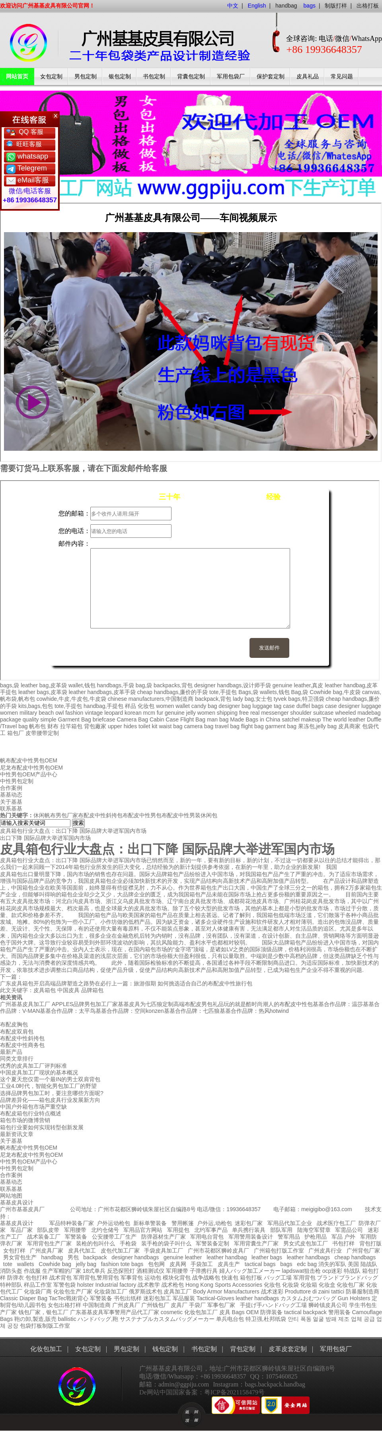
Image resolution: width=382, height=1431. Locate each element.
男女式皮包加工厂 (305, 1243)
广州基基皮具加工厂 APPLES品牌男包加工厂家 (59, 1004)
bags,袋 (9, 685)
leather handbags (308, 1257)
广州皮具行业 (325, 1250)
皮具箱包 (44, 990)
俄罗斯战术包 (145, 1291)
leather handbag (227, 1257)
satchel (290, 719)
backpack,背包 (213, 699)
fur (160, 713)
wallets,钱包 (275, 692)
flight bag (252, 726)
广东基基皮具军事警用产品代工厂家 (114, 1312)
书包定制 (154, 77)
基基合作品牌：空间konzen (130, 1011)
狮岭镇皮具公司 (327, 1305)
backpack (95, 1257)
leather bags (266, 1257)
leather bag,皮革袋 (44, 685)
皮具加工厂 (177, 1291)
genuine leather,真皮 (298, 685)
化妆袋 (290, 1285)
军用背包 (304, 1277)
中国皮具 (68, 990)
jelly (191, 713)
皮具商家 (349, 726)
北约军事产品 (211, 1230)
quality (31, 719)
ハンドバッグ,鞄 (99, 1319)
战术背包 (60, 1277)
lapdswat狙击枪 (301, 1271)
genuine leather (183, 1257)
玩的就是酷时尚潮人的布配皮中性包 (268, 1004)
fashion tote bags (122, 1264)
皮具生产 (229, 1264)
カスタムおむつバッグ (308, 1298)
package (10, 719)
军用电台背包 (207, 1236)
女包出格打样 (64, 1305)
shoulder (301, 713)
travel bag (227, 726)
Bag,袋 (299, 692)
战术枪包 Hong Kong (187, 1285)
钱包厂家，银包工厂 (43, 1312)
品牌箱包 (92, 990)
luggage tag (266, 706)
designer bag (234, 706)
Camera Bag (132, 719)
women (9, 713)
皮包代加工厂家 (120, 1250)
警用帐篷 (183, 1223)
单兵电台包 (230, 1319)
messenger (274, 713)
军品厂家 (21, 1230)
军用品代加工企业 (289, 1223)
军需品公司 (349, 1230)
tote (7, 1264)
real (254, 713)
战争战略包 (206, 1277)
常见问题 (342, 77)
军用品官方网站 (142, 1230)
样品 (130, 706)
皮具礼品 (307, 77)
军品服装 (184, 1298)
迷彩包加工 (157, 1298)
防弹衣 (15, 1277)
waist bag (170, 726)
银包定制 (120, 77)
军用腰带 (75, 1230)
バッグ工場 (278, 1277)
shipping (227, 713)
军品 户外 (343, 1236)
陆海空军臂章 (314, 1230)
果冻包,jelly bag (317, 726)
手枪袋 (128, 1243)
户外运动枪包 (113, 1223)
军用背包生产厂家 (49, 1243)
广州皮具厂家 (46, 1250)
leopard (113, 713)
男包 (73, 1257)
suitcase (323, 713)
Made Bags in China (255, 719)
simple (48, 719)
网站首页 (17, 77)
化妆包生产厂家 (72, 1291)
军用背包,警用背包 (96, 1277)
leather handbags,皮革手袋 (102, 692)
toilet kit (147, 726)
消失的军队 (332, 1264)
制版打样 (336, 5)
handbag (286, 5)
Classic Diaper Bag (23, 1298)
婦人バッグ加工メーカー (250, 1271)
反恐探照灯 (121, 1271)
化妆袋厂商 (38, 1291)
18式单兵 (94, 1271)
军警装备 (76, 1236)
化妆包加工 (46, 1349)
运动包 (152, 1277)
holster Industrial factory (106, 1285)
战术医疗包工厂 (336, 1223)
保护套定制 (271, 77)
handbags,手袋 (115, 685)
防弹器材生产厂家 (163, 1236)
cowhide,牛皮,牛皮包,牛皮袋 (71, 699)
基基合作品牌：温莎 (338, 1004)
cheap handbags (355, 1257)
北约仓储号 (105, 1230)
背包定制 (242, 1349)
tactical (293, 1312)
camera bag (198, 726)
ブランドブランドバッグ (347, 1277)
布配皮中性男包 (142, 815)
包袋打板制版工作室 (45, 1325)
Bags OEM (245, 1312)
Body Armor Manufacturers (226, 1291)
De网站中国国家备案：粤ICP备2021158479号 (202, 1392)
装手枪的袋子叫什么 (166, 1243)
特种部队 (11, 1285)
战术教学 (149, 1285)
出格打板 (368, 5)
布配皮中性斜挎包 (100, 815)
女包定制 (51, 77)
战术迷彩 (272, 1291)
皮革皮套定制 (288, 1349)
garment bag (280, 726)
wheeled (345, 713)
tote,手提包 (223, 692)
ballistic (67, 1319)
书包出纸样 (128, 1298)
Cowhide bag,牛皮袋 (335, 692)
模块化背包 (177, 1277)
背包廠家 (95, 726)
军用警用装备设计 (250, 1236)
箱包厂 (15, 733)
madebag (368, 713)
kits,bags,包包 (35, 706)
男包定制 (85, 77)
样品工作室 (38, 1285)
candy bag (204, 706)
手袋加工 (202, 1264)
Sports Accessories (238, 1285)
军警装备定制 (212, 1243)
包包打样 (36, 1277)
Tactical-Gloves (215, 1298)
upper (115, 726)
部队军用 (281, 1230)
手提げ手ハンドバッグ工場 (273, 1305)
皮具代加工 (82, 1250)
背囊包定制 (191, 77)
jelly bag (86, 1264)
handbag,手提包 (103, 706)
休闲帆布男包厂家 (55, 815)
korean (133, 713)
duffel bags (310, 706)
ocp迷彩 (332, 1271)
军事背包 (132, 1277)
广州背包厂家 (363, 1250)
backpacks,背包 (173, 685)
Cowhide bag (55, 1264)
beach (46, 713)
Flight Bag (192, 719)
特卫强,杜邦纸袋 (266, 1319)
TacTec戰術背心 (69, 1298)
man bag (217, 719)
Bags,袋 (248, 692)
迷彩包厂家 (249, 1223)
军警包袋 (64, 1285)
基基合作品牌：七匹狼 (192, 1011)
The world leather (343, 719)
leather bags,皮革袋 (42, 692)
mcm (149, 713)
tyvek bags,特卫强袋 (299, 699)
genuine (175, 713)
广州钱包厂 (155, 1305)
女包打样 (14, 1250)
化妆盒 (327, 1285)
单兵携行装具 (248, 1230)
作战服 (32, 1271)
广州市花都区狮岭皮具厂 (218, 1250)
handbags (266, 1298)
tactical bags (260, 1264)
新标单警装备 (150, 1223)
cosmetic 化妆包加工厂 (189, 1312)
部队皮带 (48, 1230)
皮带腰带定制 (42, 733)
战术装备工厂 (43, 1236)
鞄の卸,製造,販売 (35, 1319)
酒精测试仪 (150, 1271)
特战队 (352, 1271)
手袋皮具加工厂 (163, 1250)
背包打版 (370, 1243)
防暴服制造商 (362, 1291)
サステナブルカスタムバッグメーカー (167, 1319)
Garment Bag (74, 719)
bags (286, 1264)
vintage (94, 713)
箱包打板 (251, 1277)
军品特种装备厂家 (71, 1223)
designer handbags (135, 1257)
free (244, 713)
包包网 (156, 1264)
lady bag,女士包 (252, 699)
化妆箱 (308, 1285)
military (28, 713)
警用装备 (339, 1312)
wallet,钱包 (82, 685)
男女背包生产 (20, 1257)
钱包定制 (165, 1349)
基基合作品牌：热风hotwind (254, 1011)
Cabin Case (164, 719)
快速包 (230, 1277)
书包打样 (343, 1243)
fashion (74, 713)
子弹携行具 (204, 1271)
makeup (311, 719)
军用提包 (178, 1230)
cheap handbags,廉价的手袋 (172, 692)
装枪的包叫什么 (95, 1243)
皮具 (224, 1312)
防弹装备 (271, 1312)
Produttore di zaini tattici (314, 1291)
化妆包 (146, 706)
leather (244, 1298)
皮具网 (178, 1264)
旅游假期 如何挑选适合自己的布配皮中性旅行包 (193, 983)
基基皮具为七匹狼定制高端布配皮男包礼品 (171, 1004)
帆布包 (37, 726)
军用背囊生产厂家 (256, 1243)
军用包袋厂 (231, 77)
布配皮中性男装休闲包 (189, 815)
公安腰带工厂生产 (114, 1236)
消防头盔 (11, 1271)
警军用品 (289, 1236)
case (289, 706)
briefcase (104, 719)
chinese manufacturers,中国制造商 (151, 699)
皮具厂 (179, 1305)
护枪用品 (315, 1236)
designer (349, 706)
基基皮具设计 (16, 1202)
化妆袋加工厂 (110, 1291)
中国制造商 (97, 1305)
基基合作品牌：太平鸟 (68, 1011)
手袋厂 (197, 1305)
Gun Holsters (354, 1298)
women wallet (173, 706)
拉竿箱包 (71, 726)
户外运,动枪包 (214, 1223)
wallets (25, 1264)
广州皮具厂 (126, 1305)
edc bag (307, 1264)
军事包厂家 (221, 1305)
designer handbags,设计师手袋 (232, 685)
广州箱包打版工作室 (279, 1250)
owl (59, 713)
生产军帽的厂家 (61, 1271)
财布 (52, 726)
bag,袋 (144, 685)
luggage (371, 706)
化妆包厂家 (350, 1285)
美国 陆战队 (362, 1264)
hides (130, 726)
